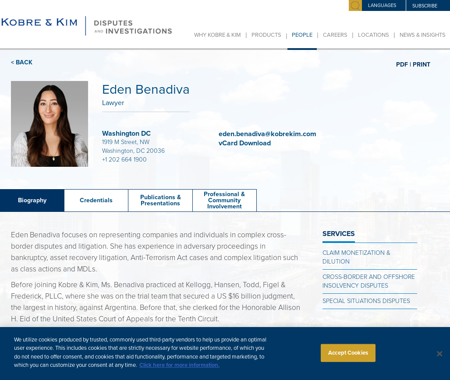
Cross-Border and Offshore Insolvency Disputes (368, 281)
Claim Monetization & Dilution (356, 257)
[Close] (439, 358)
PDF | (403, 64)
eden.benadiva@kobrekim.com (267, 134)
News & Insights (423, 35)
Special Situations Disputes (366, 301)
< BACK (21, 62)
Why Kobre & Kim (217, 35)
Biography (32, 200)
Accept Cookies (348, 357)
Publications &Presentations (160, 200)
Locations (373, 35)
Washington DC (126, 133)
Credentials (96, 200)
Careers (335, 35)
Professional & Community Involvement (224, 200)
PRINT (421, 64)
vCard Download (246, 143)
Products (266, 35)
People (302, 35)
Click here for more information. (179, 369)
